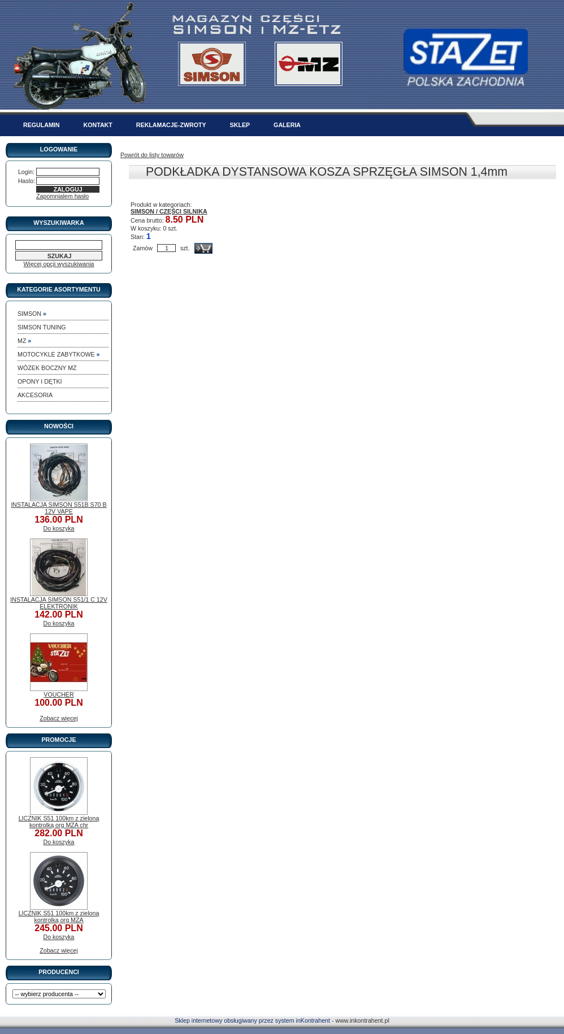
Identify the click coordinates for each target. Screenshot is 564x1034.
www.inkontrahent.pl (362, 1020)
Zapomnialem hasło (62, 196)
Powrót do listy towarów (152, 154)
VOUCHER (58, 694)
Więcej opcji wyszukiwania (59, 263)
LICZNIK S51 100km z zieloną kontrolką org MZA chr (59, 821)
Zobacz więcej (59, 718)
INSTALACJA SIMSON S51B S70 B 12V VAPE (58, 508)
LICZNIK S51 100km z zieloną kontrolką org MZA (59, 916)
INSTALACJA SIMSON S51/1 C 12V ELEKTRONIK (58, 603)
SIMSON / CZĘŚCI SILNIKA (169, 211)
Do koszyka (58, 528)
